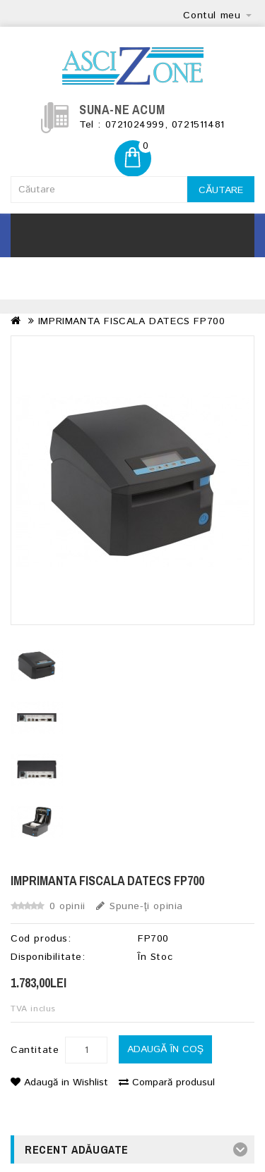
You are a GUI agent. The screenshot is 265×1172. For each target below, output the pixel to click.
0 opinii (67, 906)
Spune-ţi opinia (139, 906)
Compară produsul (167, 1082)
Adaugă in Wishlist (59, 1082)
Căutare (221, 190)
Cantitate (35, 1050)
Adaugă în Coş (165, 1049)
